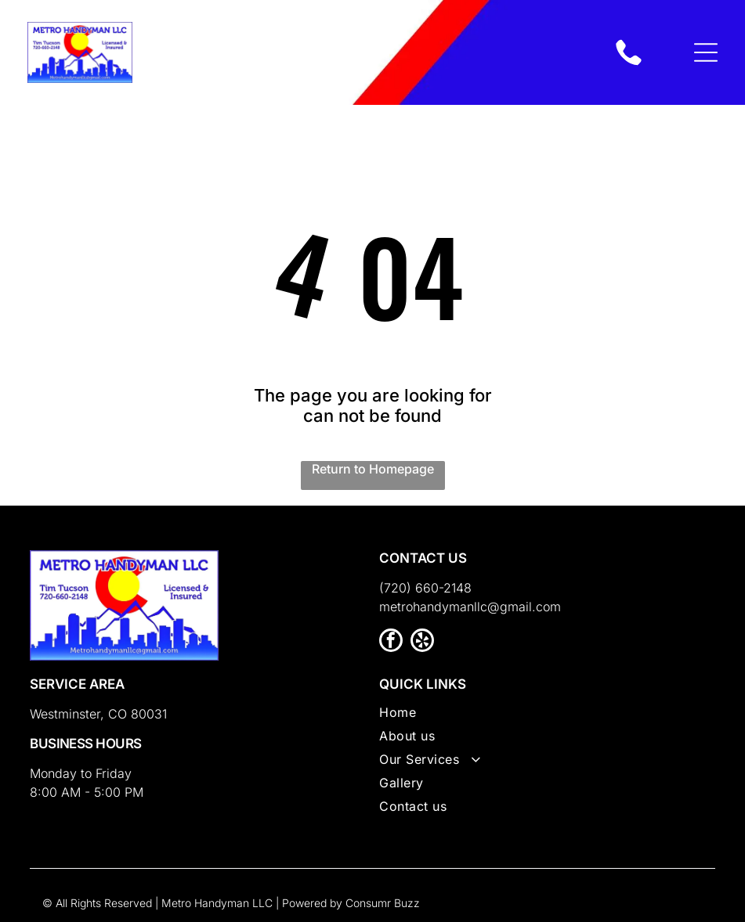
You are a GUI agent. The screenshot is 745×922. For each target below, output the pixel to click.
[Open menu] (706, 52)
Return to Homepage (373, 469)
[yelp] (422, 642)
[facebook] (391, 642)
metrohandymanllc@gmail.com (470, 606)
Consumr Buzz (382, 902)
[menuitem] (547, 716)
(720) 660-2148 (425, 588)
